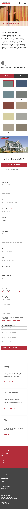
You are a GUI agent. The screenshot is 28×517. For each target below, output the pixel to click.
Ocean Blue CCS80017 (21, 85)
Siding (2, 455)
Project (4, 217)
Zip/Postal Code (7, 275)
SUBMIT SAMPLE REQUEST (11, 347)
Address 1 (5, 231)
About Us (3, 481)
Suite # (4, 249)
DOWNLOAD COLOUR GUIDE (14, 169)
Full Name (5, 182)
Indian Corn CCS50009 (8, 107)
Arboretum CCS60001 (8, 85)
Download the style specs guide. (11, 291)
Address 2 (5, 240)
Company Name (6, 200)
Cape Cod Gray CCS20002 (8, 129)
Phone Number (6, 208)
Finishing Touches (5, 462)
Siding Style (6, 297)
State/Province (6, 266)
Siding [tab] (7, 75)
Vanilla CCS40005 (8, 118)
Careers (3, 491)
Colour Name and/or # (8, 325)
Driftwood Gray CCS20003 (21, 96)
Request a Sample (14, 164)
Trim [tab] (21, 75)
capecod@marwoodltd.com (10, 498)
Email (4, 191)
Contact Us (3, 483)
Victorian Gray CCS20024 (21, 118)
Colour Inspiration (5, 453)
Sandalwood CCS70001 (21, 107)
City (3, 257)
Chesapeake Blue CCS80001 (8, 96)
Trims (2, 460)
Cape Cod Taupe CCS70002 (21, 129)
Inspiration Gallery (5, 474)
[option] (14, 144)
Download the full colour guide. (11, 320)
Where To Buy (4, 488)
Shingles (3, 458)
